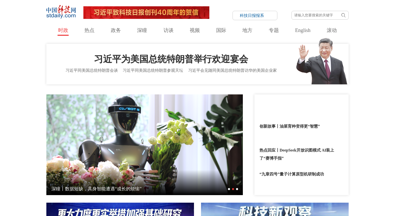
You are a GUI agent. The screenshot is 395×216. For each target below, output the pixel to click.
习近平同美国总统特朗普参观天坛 (153, 68)
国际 (221, 30)
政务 (116, 30)
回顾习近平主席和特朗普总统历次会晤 (293, 100)
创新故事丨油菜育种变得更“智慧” (289, 124)
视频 (195, 30)
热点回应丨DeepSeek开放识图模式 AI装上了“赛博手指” (296, 152)
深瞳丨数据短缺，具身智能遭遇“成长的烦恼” (96, 186)
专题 (274, 30)
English (302, 30)
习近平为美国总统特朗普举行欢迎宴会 (171, 57)
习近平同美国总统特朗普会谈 (91, 68)
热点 (89, 30)
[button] (229, 187)
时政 (63, 30)
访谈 (168, 30)
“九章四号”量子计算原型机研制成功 (291, 172)
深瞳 (142, 30)
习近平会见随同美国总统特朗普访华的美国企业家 (232, 68)
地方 (247, 30)
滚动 (332, 30)
